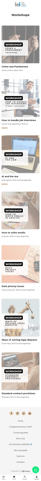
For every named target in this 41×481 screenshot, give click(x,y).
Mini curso (20, 439)
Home (20, 421)
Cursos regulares (20, 433)
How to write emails (13, 232)
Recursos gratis (20, 450)
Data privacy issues (13, 286)
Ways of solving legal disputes (19, 340)
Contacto (21, 462)
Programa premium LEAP (20, 427)
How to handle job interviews (19, 120)
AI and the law (10, 176)
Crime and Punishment (15, 66)
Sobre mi (20, 456)
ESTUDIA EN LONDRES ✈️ (20, 444)
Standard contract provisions (18, 393)
